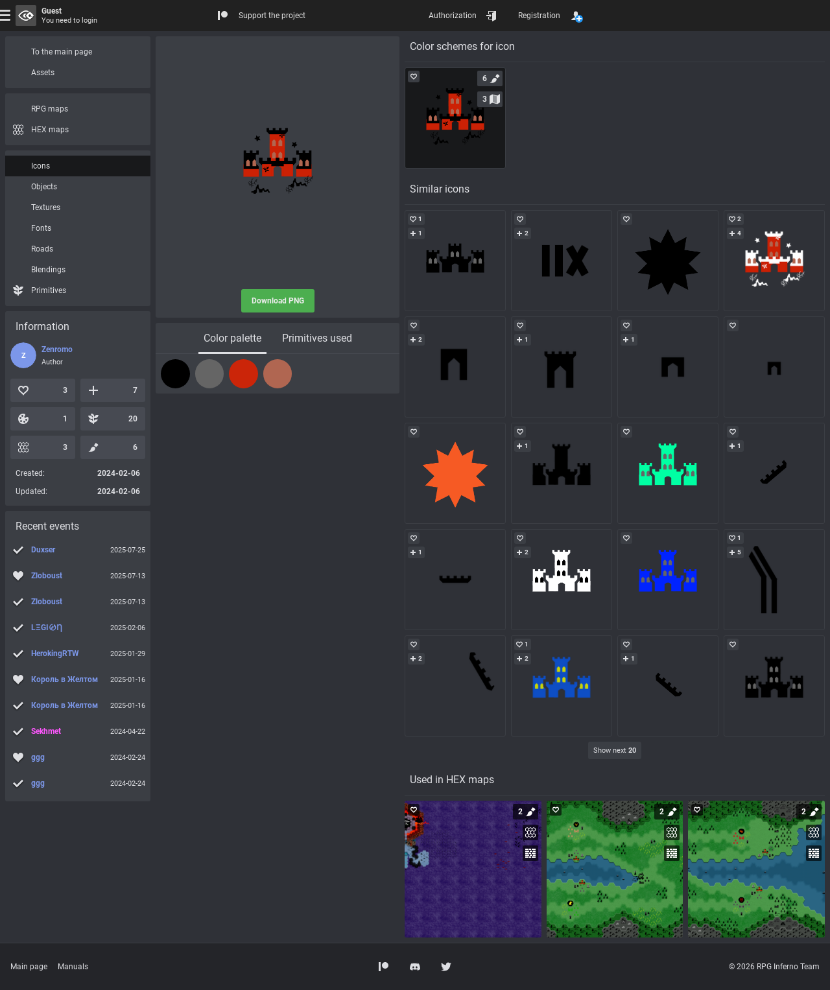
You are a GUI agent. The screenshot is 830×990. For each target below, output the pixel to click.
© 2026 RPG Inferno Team (774, 967)
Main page (28, 967)
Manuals (73, 967)
